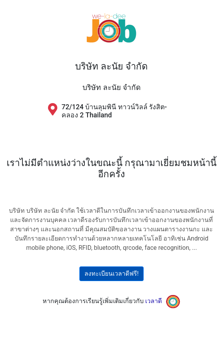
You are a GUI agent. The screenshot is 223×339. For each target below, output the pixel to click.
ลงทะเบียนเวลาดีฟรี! (111, 273)
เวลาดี (153, 301)
